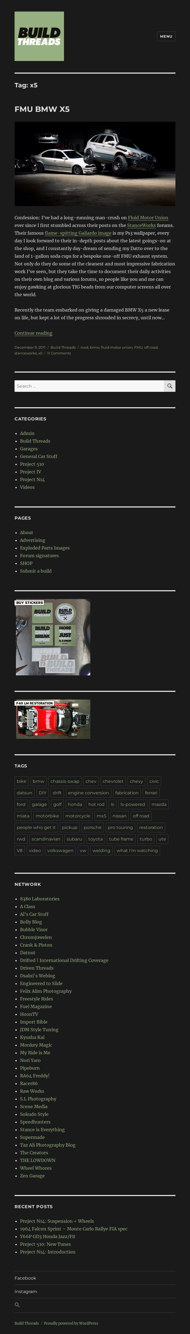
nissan (120, 816)
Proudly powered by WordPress (71, 1323)
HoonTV (29, 1014)
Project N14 (32, 479)
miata (23, 816)
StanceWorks (141, 225)
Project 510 (32, 464)
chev (91, 781)
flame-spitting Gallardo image (78, 233)
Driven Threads (37, 968)
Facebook (25, 1278)
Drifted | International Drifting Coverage (64, 960)
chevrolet (113, 781)
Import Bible (34, 1022)
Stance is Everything (42, 1129)
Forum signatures (39, 555)
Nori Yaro (30, 1060)
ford (21, 804)
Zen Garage (32, 1175)
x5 (40, 353)
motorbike (47, 816)
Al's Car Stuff (34, 914)
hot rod (96, 804)
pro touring (120, 827)
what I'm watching (137, 850)
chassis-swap (65, 781)
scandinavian (46, 839)
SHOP (26, 563)
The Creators (34, 1152)
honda (75, 804)
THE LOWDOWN (37, 1160)
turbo (146, 839)
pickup (69, 827)
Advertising (32, 540)
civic (154, 781)
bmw (94, 347)
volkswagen (60, 850)
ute (162, 839)
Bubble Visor (34, 929)
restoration (151, 827)
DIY (42, 792)
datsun (24, 792)
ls (112, 804)
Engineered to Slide (41, 983)
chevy (136, 781)
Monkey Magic (36, 1045)
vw (83, 850)
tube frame (121, 839)
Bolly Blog (31, 922)
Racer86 (29, 1083)
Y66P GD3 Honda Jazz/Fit (48, 1236)
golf (57, 804)
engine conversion (88, 792)
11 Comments (59, 353)
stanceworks (26, 353)
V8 (20, 850)
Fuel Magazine (36, 1006)
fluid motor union (117, 347)
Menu (166, 36)
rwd (21, 839)
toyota (95, 839)
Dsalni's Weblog (37, 975)
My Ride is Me (35, 1052)
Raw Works (32, 1091)
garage (39, 804)
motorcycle (77, 816)
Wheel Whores (36, 1168)
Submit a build (36, 571)
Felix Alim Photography (46, 991)
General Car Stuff (38, 456)
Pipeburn (30, 1068)
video (35, 850)
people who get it (36, 827)
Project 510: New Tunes (45, 1244)
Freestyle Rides (36, 999)
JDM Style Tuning (39, 1029)
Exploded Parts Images (45, 548)
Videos (27, 487)
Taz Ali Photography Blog (48, 1145)
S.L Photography (38, 1099)
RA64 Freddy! (35, 1075)
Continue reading (33, 333)
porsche (93, 827)
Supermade (32, 1137)
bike (21, 781)
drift (57, 792)
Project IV (30, 472)
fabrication (127, 792)
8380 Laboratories (40, 899)
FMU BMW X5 (42, 109)
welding (101, 850)
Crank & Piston (36, 945)
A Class (27, 906)
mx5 (101, 816)
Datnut (27, 952)
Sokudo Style (34, 1114)
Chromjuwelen (36, 937)
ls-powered (133, 804)
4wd (84, 347)
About (26, 532)
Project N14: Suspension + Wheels (57, 1221)
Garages (29, 448)
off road (151, 347)
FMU (138, 347)
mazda (159, 804)
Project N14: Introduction (48, 1252)
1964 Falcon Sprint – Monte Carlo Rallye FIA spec (73, 1229)
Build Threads (63, 347)
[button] (95, 1305)
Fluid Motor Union (148, 217)
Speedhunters (35, 1122)
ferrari (151, 792)
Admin (27, 433)
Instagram (26, 1291)
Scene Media (34, 1106)
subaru (74, 839)
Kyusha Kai (32, 1037)
